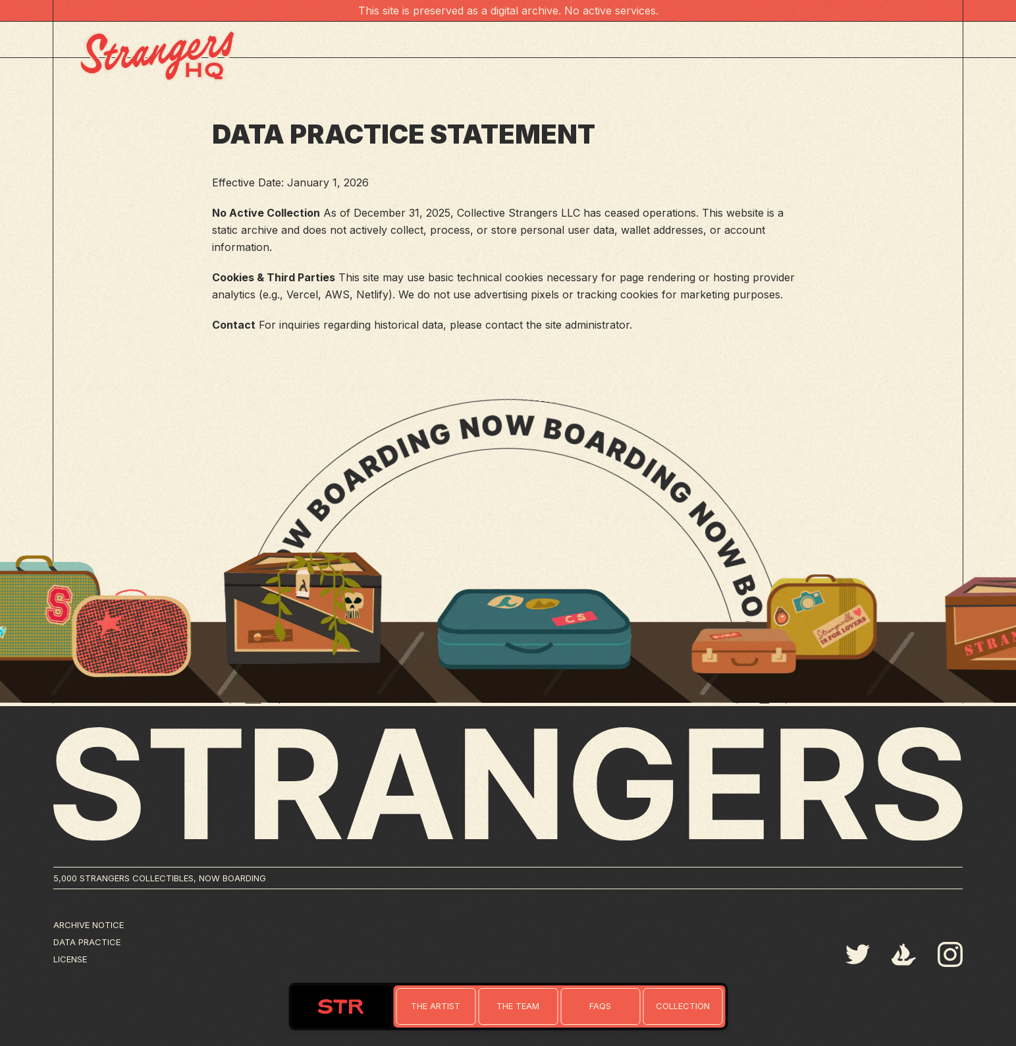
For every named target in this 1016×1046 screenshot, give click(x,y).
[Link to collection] (682, 1006)
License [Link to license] (70, 959)
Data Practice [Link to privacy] (86, 942)
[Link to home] (435, 1006)
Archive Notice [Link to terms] (88, 925)
